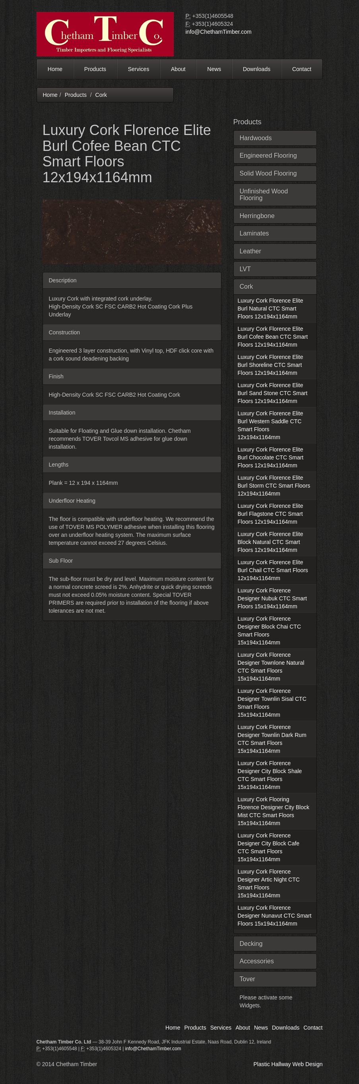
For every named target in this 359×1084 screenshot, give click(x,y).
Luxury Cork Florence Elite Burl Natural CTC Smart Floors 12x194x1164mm (270, 308)
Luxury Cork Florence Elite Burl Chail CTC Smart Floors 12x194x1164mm (273, 570)
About (178, 69)
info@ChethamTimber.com (219, 32)
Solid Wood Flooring (268, 173)
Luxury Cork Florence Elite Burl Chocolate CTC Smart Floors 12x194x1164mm (271, 457)
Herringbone (257, 215)
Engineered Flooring (268, 155)
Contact (301, 69)
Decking (251, 943)
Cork (101, 95)
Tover (247, 979)
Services (138, 69)
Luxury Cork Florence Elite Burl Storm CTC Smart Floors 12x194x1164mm (274, 485)
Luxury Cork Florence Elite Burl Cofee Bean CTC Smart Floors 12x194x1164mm (273, 337)
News (214, 69)
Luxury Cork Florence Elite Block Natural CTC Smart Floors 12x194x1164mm (270, 542)
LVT (245, 269)
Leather (250, 251)
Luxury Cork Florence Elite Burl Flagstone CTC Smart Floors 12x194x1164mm (270, 514)
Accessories (257, 961)
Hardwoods (256, 138)
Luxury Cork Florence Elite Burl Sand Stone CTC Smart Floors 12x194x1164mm (273, 393)
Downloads (256, 69)
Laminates (254, 233)
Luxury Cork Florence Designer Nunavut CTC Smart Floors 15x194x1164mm (275, 916)
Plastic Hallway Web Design (287, 1064)
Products (95, 69)
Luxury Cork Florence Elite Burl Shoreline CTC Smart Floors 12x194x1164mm (270, 365)
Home (55, 69)
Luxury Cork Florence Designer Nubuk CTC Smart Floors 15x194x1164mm (272, 598)
